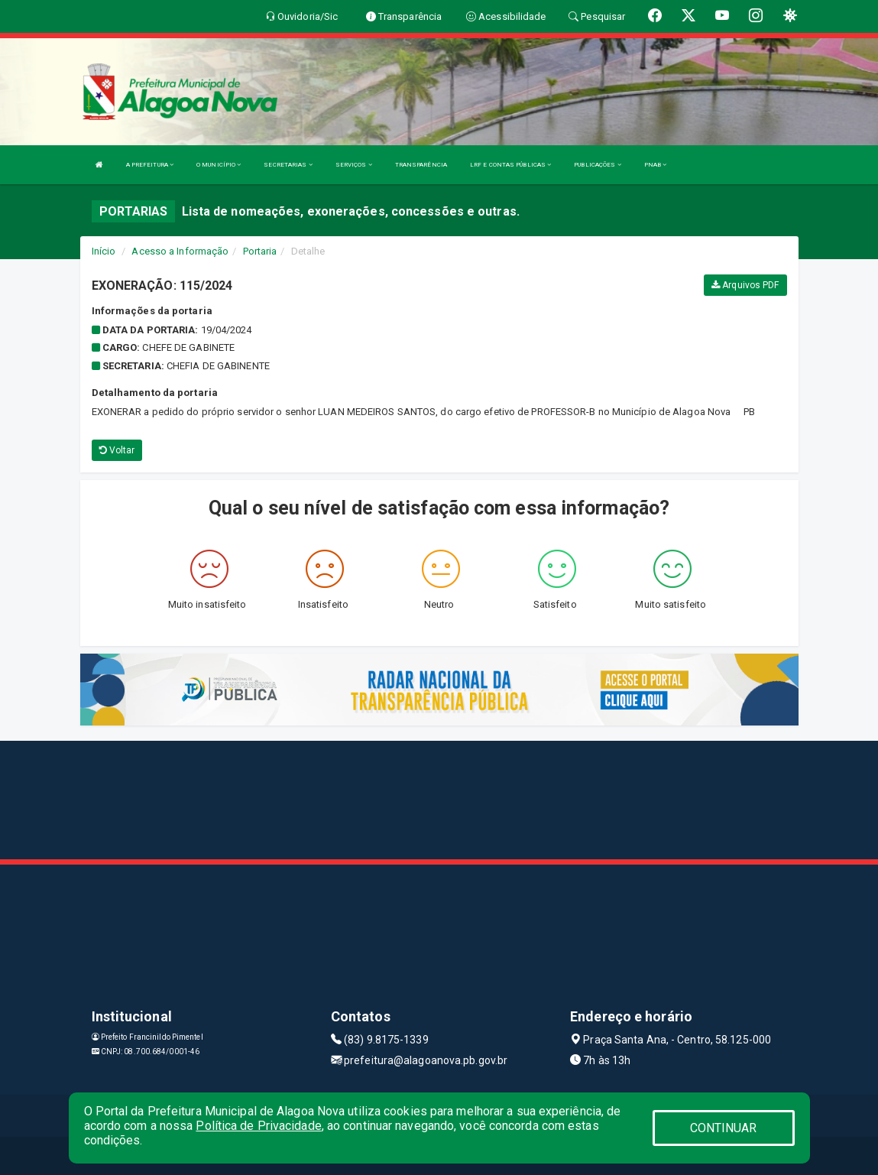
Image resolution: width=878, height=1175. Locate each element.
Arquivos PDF (745, 285)
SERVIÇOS (353, 164)
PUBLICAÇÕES (597, 164)
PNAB (655, 164)
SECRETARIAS (288, 164)
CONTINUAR (723, 1128)
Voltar (117, 450)
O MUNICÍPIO (218, 164)
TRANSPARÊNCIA (421, 164)
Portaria (260, 251)
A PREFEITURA (149, 164)
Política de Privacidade (258, 1125)
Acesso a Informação (179, 251)
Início (104, 251)
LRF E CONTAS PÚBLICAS (510, 164)
